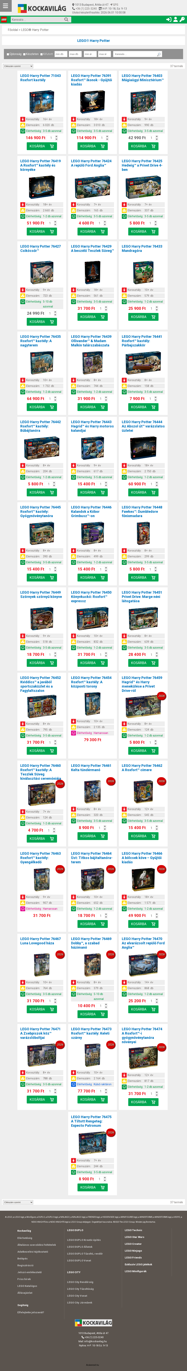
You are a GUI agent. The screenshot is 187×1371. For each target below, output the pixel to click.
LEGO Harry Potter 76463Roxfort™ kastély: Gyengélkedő (40, 857)
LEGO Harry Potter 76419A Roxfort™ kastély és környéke (40, 165)
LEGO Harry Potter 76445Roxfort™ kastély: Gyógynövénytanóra (40, 511)
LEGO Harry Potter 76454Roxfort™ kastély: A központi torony (91, 682)
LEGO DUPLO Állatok (79, 1246)
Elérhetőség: (34, 131)
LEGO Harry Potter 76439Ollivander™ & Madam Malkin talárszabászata (91, 340)
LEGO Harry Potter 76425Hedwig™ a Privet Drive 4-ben (142, 165)
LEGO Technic (133, 1230)
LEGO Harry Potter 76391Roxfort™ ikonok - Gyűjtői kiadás (91, 80)
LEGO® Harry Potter (35, 30)
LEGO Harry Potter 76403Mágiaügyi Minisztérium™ (143, 78)
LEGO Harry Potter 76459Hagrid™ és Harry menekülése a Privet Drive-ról (142, 684)
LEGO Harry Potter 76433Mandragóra (142, 248)
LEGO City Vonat (77, 1295)
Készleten (31, 54)
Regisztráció (25, 1265)
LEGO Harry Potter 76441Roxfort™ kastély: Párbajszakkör (142, 340)
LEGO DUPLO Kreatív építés (84, 1239)
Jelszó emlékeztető (29, 1272)
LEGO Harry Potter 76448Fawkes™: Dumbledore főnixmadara (142, 511)
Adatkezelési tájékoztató (32, 1251)
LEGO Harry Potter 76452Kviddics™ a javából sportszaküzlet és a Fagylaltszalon (40, 684)
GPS (114, 4)
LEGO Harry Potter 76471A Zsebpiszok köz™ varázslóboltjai (40, 1033)
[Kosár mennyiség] (51, 138)
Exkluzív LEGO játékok (138, 1264)
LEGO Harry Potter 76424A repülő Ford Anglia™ (91, 163)
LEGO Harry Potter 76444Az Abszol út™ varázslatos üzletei (143, 426)
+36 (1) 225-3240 (86, 8)
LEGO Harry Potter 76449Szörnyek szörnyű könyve (41, 594)
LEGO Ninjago (133, 1250)
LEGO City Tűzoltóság (80, 1288)
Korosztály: (33, 119)
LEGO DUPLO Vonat (79, 1260)
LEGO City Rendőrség (80, 1282)
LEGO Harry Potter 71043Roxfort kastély (40, 78)
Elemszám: (33, 125)
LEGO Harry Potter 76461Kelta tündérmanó (91, 767)
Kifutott (46, 54)
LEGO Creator (133, 1243)
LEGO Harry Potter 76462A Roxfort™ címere (142, 767)
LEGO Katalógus (27, 1285)
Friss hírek (24, 1279)
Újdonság (14, 54)
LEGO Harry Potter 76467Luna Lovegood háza (40, 941)
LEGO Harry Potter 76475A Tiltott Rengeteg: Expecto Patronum (91, 1121)
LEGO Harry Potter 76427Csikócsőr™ (40, 248)
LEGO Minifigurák (135, 1271)
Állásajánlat (24, 1292)
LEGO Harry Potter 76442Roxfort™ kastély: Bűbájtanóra (40, 426)
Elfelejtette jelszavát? (30, 1312)
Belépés (22, 1258)
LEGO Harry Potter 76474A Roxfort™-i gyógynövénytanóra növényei (142, 1035)
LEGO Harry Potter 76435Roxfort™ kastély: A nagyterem (40, 340)
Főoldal (13, 30)
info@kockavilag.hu (95, 1341)
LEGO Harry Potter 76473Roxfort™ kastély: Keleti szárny (91, 1033)
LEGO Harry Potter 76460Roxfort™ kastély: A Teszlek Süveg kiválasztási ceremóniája (40, 772)
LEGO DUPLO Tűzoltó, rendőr (85, 1253)
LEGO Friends (133, 1257)
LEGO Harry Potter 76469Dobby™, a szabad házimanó (91, 943)
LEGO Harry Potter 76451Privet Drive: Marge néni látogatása (142, 596)
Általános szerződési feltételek (36, 1244)
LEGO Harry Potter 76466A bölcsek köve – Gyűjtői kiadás (142, 857)
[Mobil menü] (6, 6)
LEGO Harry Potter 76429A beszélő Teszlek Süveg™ (92, 248)
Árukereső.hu (92, 1365)
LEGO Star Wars (134, 1237)
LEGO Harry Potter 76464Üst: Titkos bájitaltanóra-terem (91, 857)
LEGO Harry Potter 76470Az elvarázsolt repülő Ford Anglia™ (143, 943)
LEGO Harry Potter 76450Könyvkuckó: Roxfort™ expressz (91, 596)
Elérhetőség (24, 1238)
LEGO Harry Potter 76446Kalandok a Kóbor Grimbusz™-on (91, 511)
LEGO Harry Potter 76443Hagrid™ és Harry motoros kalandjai (92, 426)
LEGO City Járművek (79, 1302)
